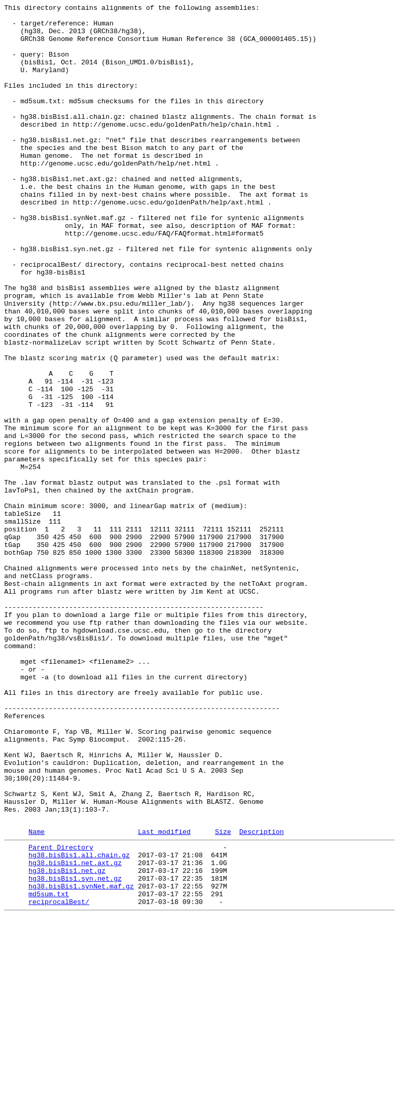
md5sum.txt (49, 1069)
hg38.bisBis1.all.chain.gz (79, 1023)
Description (261, 996)
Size (223, 996)
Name (37, 996)
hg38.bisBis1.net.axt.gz (75, 1032)
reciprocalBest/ (59, 1079)
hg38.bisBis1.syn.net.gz (75, 1051)
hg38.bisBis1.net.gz (67, 1041)
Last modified (164, 996)
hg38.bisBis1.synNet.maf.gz (81, 1060)
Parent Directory (61, 1013)
